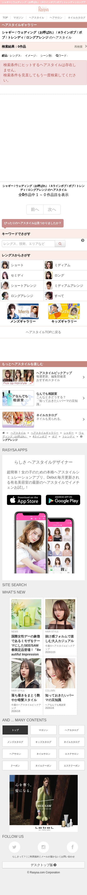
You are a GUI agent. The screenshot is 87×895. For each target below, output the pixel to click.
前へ (35, 209)
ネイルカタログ (72, 742)
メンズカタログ (15, 742)
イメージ (31, 55)
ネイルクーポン (43, 765)
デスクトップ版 (44, 865)
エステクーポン (72, 765)
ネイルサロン (43, 754)
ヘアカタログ (72, 730)
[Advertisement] (43, 138)
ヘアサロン (15, 754)
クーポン (15, 765)
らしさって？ (19, 856)
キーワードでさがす (16, 234)
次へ (52, 209)
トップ (15, 730)
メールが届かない (50, 856)
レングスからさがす (16, 255)
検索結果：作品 (44, 46)
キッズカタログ (43, 742)
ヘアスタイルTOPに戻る (43, 332)
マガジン (43, 730)
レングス (16, 55)
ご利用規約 (33, 856)
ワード (62, 55)
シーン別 (46, 55)
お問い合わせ (68, 856)
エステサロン (72, 754)
